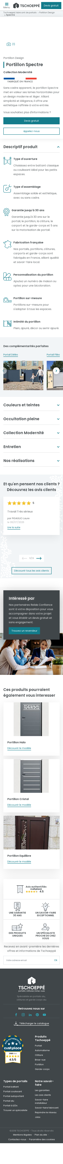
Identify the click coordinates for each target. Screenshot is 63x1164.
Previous (3, 370)
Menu (6, 6)
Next (56, 370)
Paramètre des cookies (42, 1139)
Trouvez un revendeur (24, 630)
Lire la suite (13, 527)
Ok (55, 960)
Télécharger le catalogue (31, 1023)
